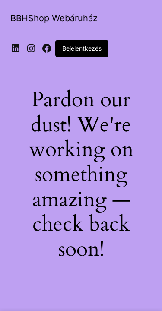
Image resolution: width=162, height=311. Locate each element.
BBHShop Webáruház (54, 18)
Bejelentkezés (82, 48)
